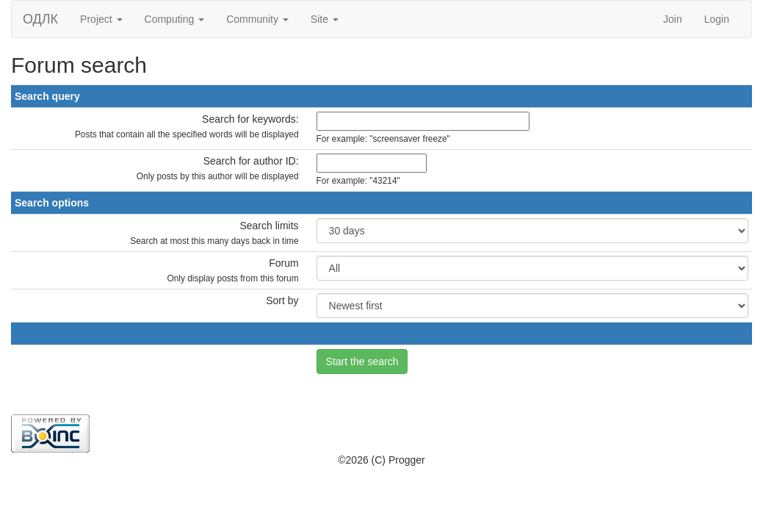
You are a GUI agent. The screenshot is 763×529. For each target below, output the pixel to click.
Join (672, 19)
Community (257, 19)
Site (325, 19)
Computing (175, 19)
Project (101, 19)
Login (716, 19)
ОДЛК (40, 19)
